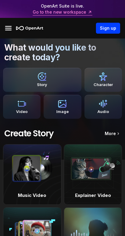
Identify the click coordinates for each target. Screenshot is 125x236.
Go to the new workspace (62, 12)
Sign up (108, 28)
